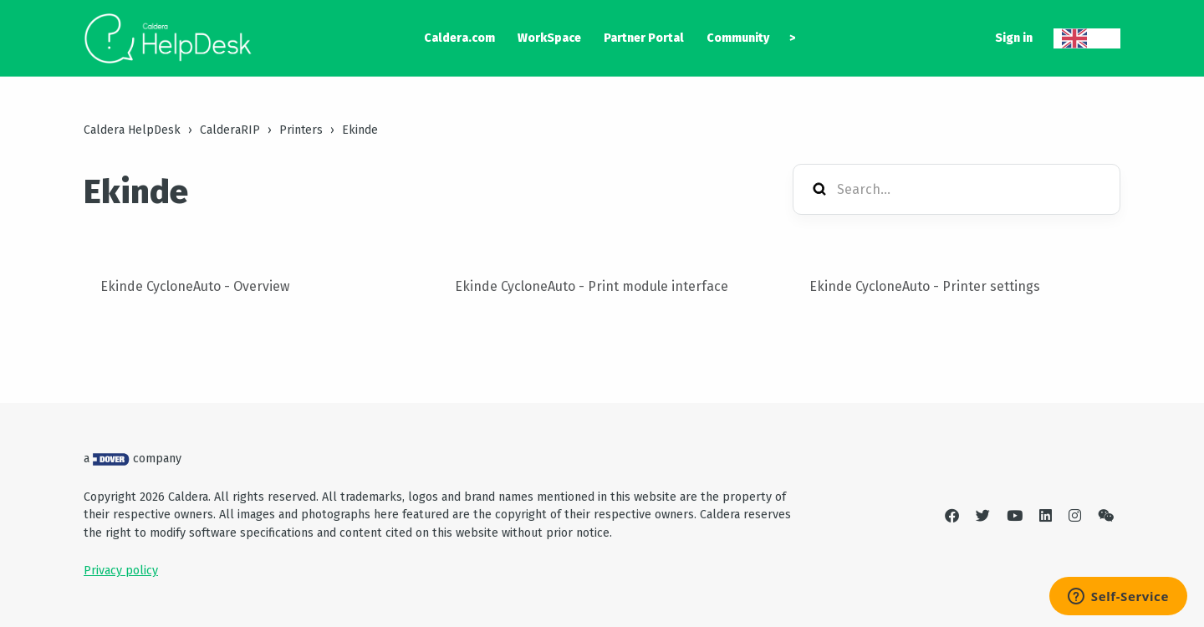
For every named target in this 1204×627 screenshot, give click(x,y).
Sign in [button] (1014, 38)
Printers (301, 130)
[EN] (1087, 38)
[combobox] (1087, 38)
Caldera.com (459, 38)
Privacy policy (121, 570)
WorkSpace (549, 38)
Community (738, 38)
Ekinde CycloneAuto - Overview (194, 286)
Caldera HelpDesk (132, 130)
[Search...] (956, 189)
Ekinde (360, 130)
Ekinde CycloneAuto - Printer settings (924, 286)
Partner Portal (644, 38)
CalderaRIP (230, 130)
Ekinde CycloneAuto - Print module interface (591, 286)
